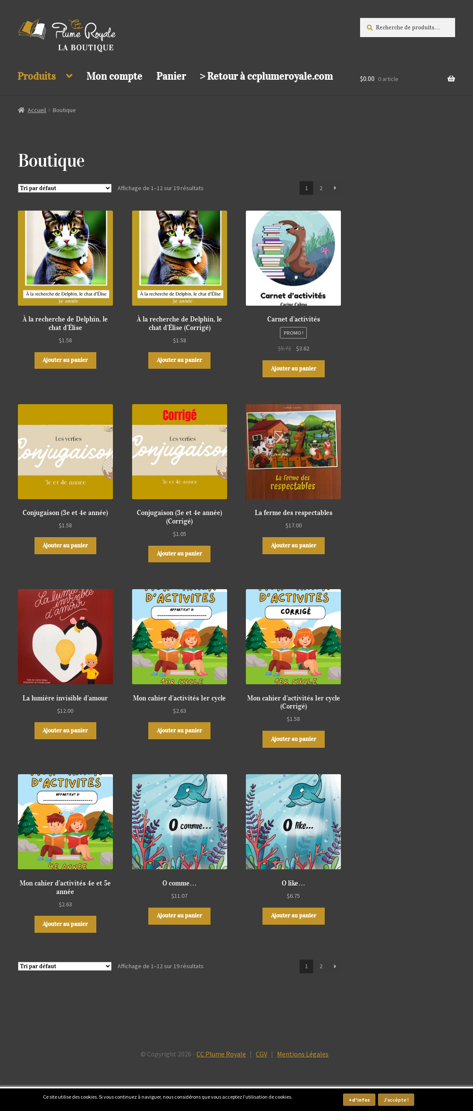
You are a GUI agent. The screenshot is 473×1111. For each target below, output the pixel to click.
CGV (261, 1054)
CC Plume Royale (221, 1054)
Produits (36, 76)
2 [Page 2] (321, 188)
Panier (171, 76)
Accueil (37, 110)
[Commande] (65, 188)
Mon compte (114, 76)
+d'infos (359, 1100)
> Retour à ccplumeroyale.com (266, 76)
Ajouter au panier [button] (65, 360)
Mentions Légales (303, 1054)
